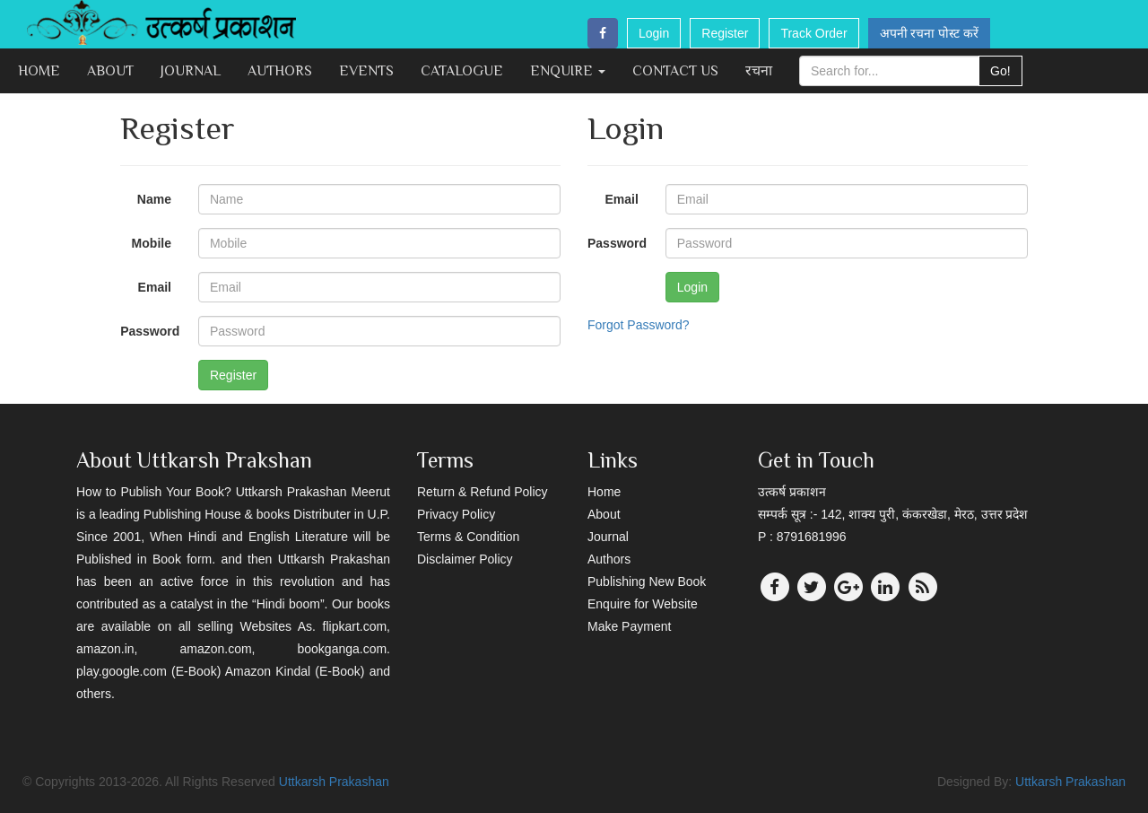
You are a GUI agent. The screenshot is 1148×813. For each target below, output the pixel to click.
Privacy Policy (456, 514)
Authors (280, 71)
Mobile (151, 243)
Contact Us (675, 71)
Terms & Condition (468, 536)
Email (154, 287)
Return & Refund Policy (482, 492)
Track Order (813, 33)
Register (724, 33)
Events (366, 71)
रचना (758, 71)
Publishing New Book (646, 581)
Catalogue (462, 71)
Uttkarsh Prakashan (334, 781)
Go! (1000, 71)
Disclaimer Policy (465, 559)
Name (154, 199)
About (110, 71)
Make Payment (629, 626)
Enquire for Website (642, 604)
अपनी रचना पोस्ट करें (929, 33)
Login (654, 33)
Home (39, 71)
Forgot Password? (638, 325)
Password (149, 331)
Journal (191, 71)
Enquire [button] (567, 71)
